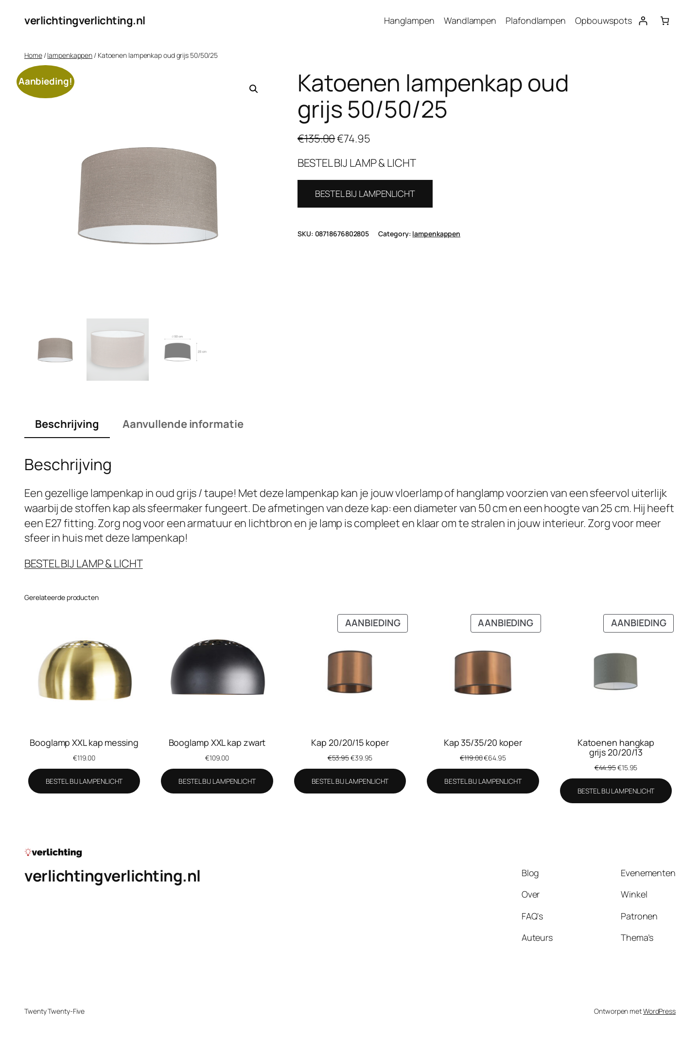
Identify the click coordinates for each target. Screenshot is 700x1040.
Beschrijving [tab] (67, 424)
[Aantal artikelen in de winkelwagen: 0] (665, 21)
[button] (253, 89)
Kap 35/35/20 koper (483, 742)
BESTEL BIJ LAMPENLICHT (365, 193)
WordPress (659, 1011)
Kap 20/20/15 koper (349, 742)
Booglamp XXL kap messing (84, 742)
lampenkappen (69, 55)
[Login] (643, 21)
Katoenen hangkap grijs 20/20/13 (616, 748)
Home (33, 55)
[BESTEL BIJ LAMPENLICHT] (84, 781)
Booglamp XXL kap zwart (217, 742)
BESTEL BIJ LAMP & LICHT (83, 563)
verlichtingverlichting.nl (84, 20)
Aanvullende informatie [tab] (183, 424)
